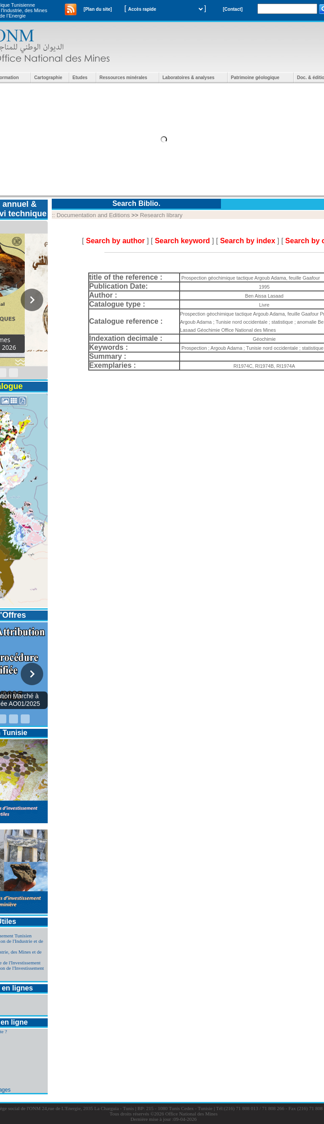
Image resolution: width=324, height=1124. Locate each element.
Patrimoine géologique (255, 77)
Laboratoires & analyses (188, 77)
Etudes (79, 77)
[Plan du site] (98, 9)
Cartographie (48, 77)
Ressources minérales (123, 77)
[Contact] (233, 9)
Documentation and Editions (93, 215)
